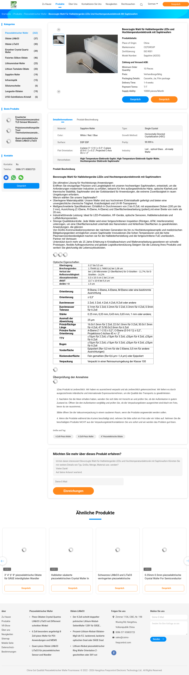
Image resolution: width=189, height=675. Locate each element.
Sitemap (5, 638)
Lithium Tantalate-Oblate (21, 69)
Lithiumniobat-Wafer (21, 63)
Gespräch (175, 4)
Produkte (6, 621)
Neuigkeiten (7, 634)
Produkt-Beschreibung (87, 119)
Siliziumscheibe (21, 85)
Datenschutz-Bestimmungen (9, 649)
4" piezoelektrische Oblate (112, 436)
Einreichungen (73, 491)
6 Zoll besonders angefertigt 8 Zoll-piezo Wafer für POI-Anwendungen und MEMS (46, 635)
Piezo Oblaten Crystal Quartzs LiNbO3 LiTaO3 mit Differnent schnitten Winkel (46, 621)
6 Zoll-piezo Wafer (63, 436)
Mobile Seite (7, 643)
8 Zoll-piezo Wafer (85, 436)
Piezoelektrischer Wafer (21, 32)
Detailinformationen (63, 119)
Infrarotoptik (21, 80)
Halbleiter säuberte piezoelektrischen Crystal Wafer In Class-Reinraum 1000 (70, 578)
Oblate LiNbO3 (21, 38)
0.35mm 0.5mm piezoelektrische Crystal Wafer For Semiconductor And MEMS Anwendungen (163, 578)
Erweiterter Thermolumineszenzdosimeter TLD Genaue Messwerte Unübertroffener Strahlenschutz (27, 119)
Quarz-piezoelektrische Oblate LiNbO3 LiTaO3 (26, 139)
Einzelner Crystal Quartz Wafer (21, 50)
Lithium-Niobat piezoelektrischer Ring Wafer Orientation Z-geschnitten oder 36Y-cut (88, 650)
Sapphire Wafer (21, 74)
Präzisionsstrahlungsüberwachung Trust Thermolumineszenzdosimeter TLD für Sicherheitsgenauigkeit (27, 130)
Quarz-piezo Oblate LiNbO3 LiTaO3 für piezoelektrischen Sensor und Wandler (46, 650)
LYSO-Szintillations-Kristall (21, 96)
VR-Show (6, 625)
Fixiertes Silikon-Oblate (21, 57)
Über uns (6, 630)
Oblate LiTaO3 (21, 44)
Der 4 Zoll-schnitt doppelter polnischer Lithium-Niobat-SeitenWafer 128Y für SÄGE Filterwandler (86, 622)
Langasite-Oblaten (21, 91)
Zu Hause (6, 617)
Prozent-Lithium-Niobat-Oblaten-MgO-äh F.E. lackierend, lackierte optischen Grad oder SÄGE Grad (89, 635)
